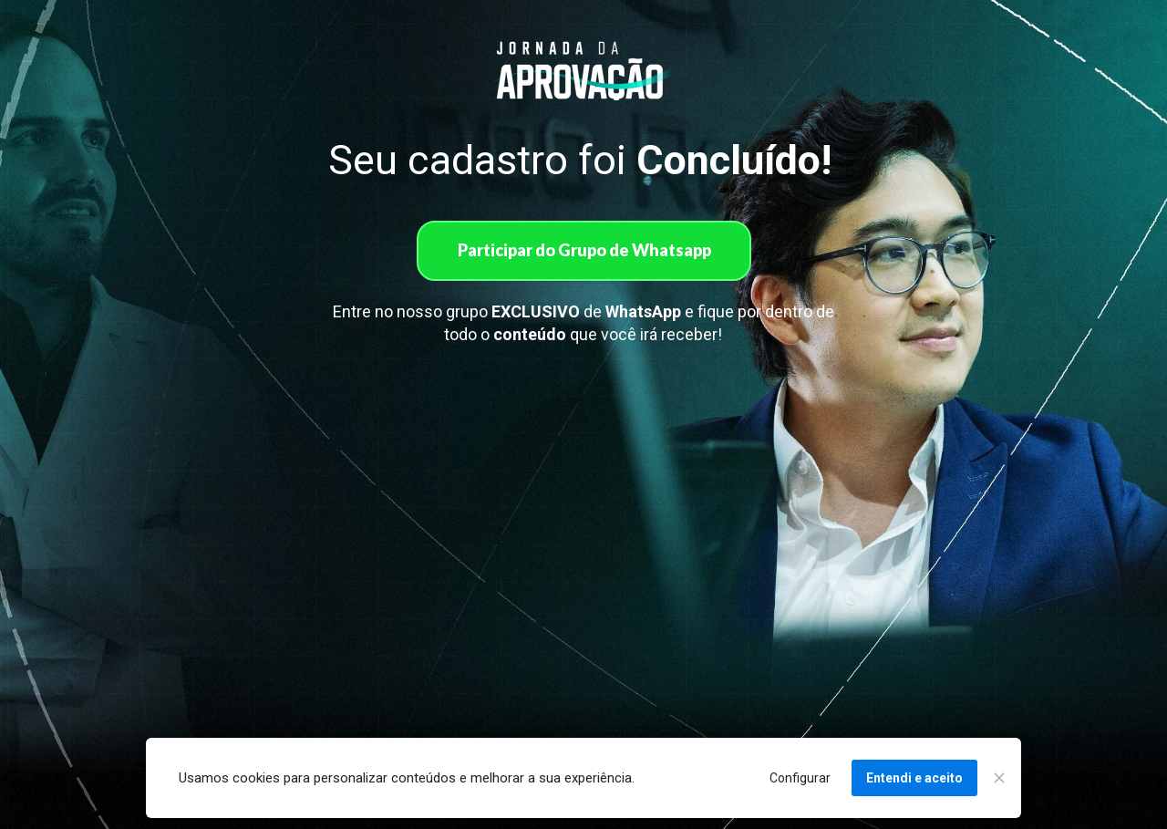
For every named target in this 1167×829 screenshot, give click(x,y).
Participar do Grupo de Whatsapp (583, 250)
